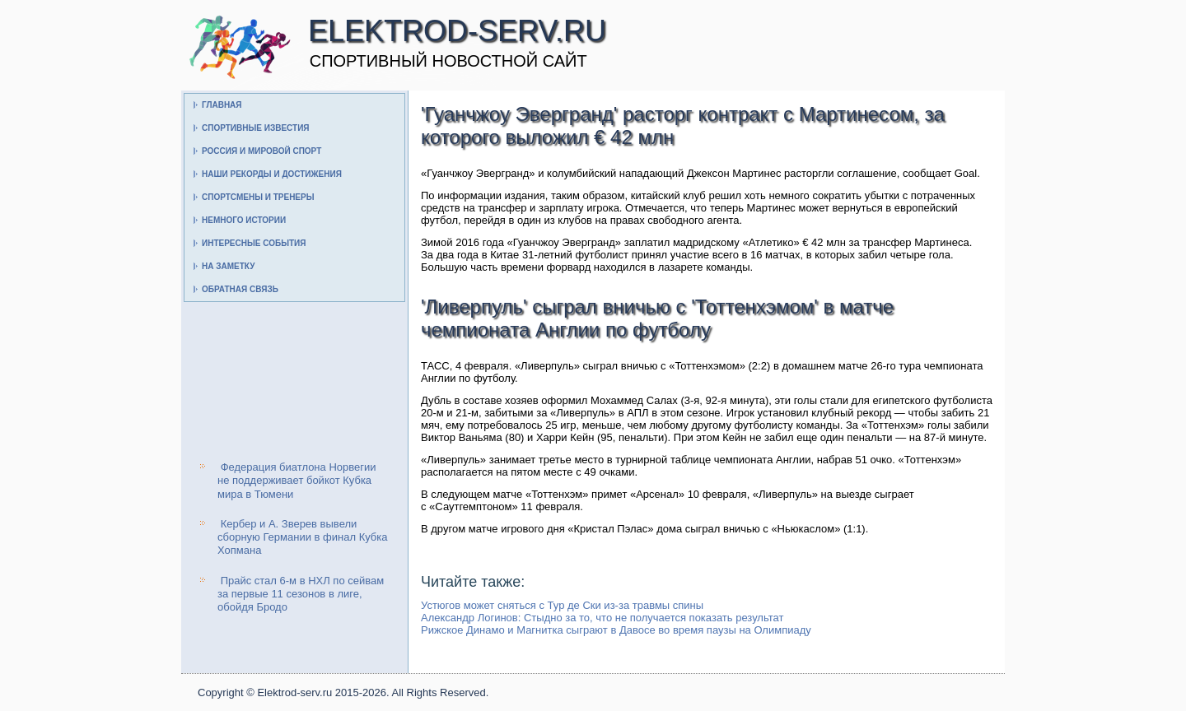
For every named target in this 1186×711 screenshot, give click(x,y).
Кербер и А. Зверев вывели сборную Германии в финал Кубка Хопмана (302, 537)
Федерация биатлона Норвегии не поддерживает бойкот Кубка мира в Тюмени (296, 480)
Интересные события (254, 243)
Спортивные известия (256, 127)
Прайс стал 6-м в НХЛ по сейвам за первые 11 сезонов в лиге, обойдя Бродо (300, 594)
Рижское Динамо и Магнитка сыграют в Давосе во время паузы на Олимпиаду (616, 630)
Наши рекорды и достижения (272, 174)
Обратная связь (240, 289)
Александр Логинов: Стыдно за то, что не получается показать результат (602, 617)
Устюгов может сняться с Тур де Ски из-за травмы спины (562, 605)
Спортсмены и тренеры (258, 197)
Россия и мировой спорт (261, 151)
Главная (222, 104)
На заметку (228, 266)
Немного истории (244, 220)
